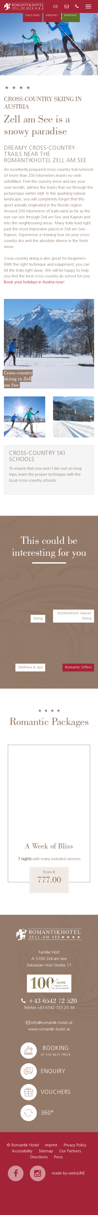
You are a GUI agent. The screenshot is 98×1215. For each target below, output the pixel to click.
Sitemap (46, 1151)
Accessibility (22, 1151)
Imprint (51, 1145)
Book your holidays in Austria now (33, 282)
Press (58, 1157)
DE (55, 7)
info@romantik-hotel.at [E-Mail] (49, 1023)
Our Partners (70, 1151)
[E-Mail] (66, 7)
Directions (39, 1157)
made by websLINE (68, 1173)
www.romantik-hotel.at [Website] (49, 1029)
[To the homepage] (24, 6)
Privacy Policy (75, 1145)
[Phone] (77, 7)
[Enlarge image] (49, 344)
